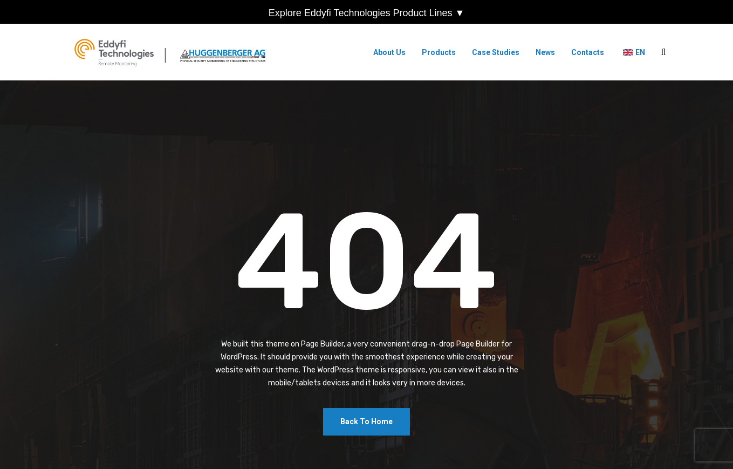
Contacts (587, 52)
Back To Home (366, 421)
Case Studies (495, 52)
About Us (389, 52)
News (545, 52)
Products (439, 52)
